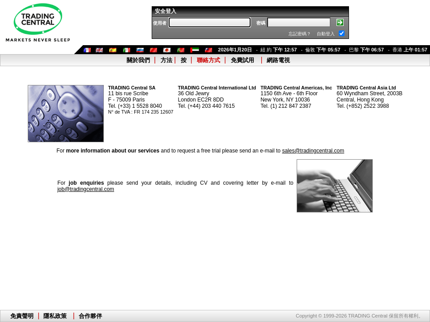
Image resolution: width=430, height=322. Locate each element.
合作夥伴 (90, 316)
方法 (166, 60)
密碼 (260, 23)
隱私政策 (55, 316)
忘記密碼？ (300, 33)
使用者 (159, 23)
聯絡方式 (208, 60)
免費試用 (242, 60)
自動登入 (326, 33)
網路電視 (278, 60)
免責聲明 (22, 316)
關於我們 (138, 60)
